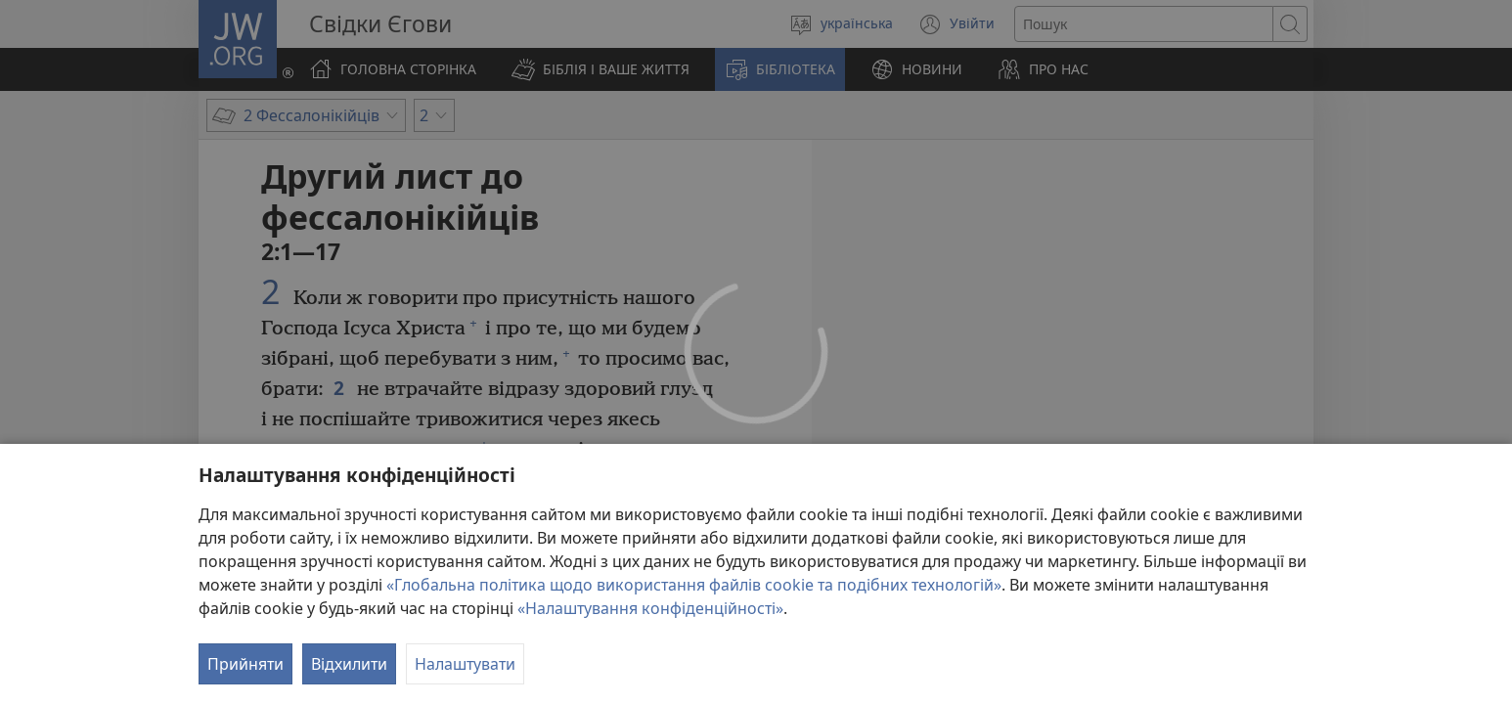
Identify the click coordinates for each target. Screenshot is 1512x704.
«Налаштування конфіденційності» (650, 608)
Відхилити (349, 664)
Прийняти (245, 664)
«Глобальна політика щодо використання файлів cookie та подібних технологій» (693, 584)
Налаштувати (465, 664)
